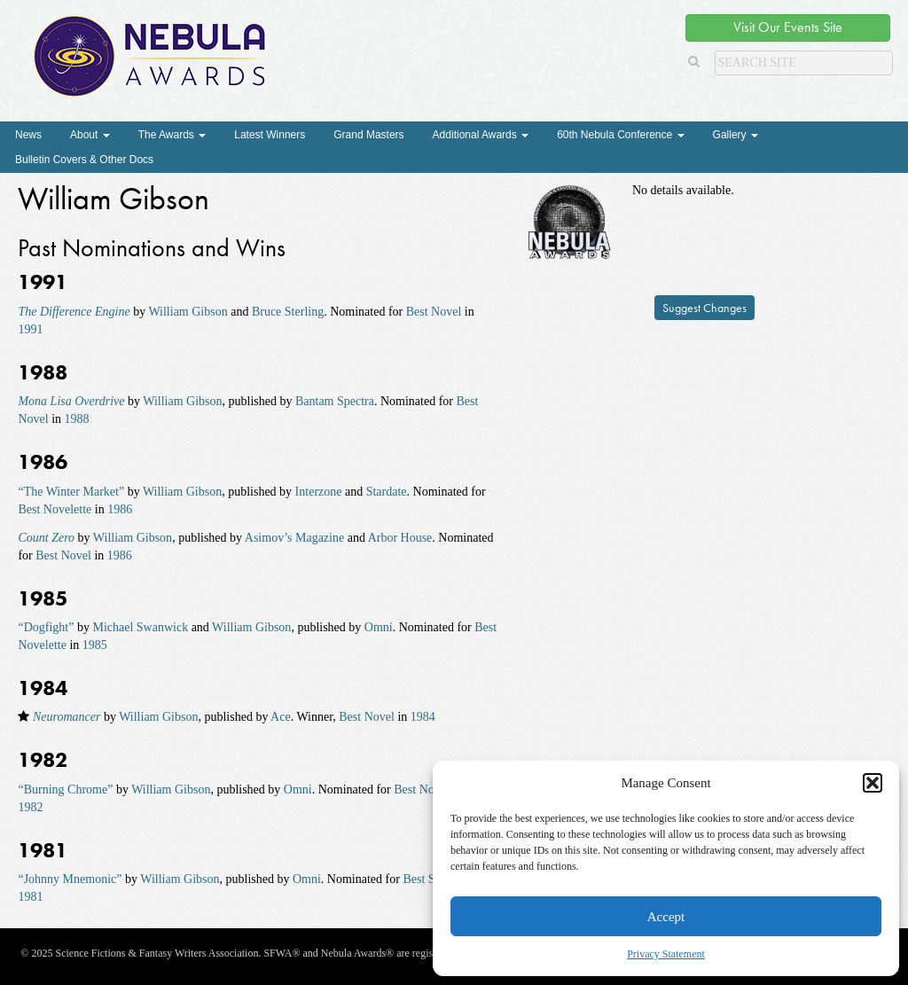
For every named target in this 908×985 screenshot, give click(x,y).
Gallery (735, 135)
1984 (423, 716)
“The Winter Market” (71, 491)
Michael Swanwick (140, 627)
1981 (30, 896)
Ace (280, 716)
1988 (77, 419)
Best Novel (434, 311)
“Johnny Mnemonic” (69, 879)
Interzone (318, 491)
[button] (872, 783)
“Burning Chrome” (65, 789)
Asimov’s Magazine (294, 537)
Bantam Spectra (334, 401)
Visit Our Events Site (787, 27)
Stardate (386, 491)
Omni (378, 627)
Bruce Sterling (288, 311)
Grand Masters (368, 135)
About (90, 135)
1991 (30, 329)
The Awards (172, 135)
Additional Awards (481, 135)
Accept (666, 917)
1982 (30, 807)
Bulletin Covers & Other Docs (84, 159)
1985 (94, 645)
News (28, 135)
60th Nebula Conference (620, 135)
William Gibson (187, 311)
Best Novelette (54, 509)
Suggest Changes (704, 308)
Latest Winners (269, 135)
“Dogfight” (46, 627)
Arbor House (400, 537)
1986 (119, 509)
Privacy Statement (666, 954)
